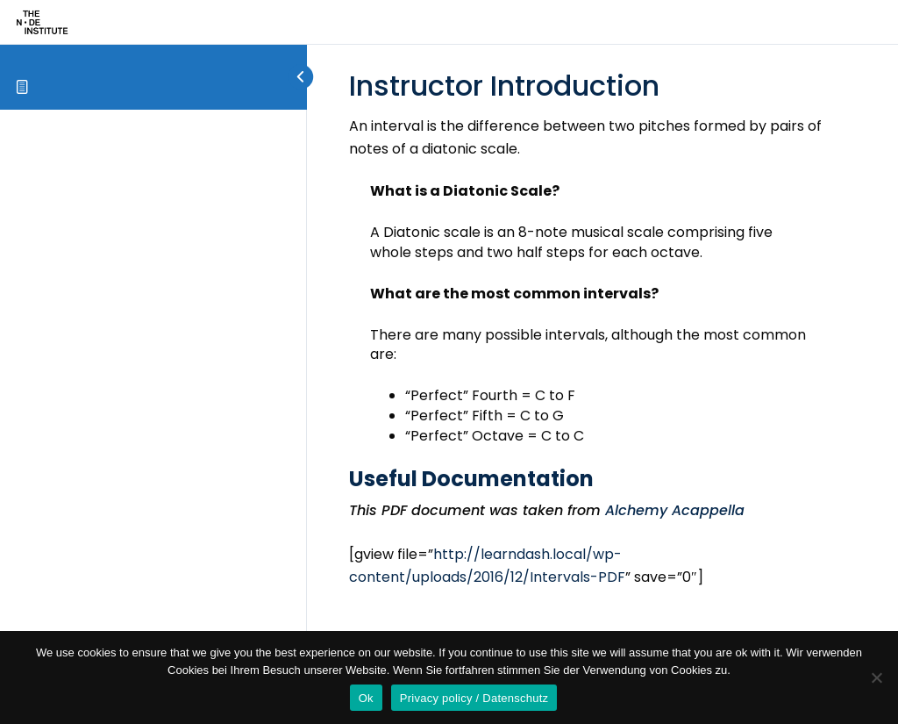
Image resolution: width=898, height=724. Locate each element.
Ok (366, 698)
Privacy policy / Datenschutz (474, 698)
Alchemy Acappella (673, 510)
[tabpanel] (588, 374)
